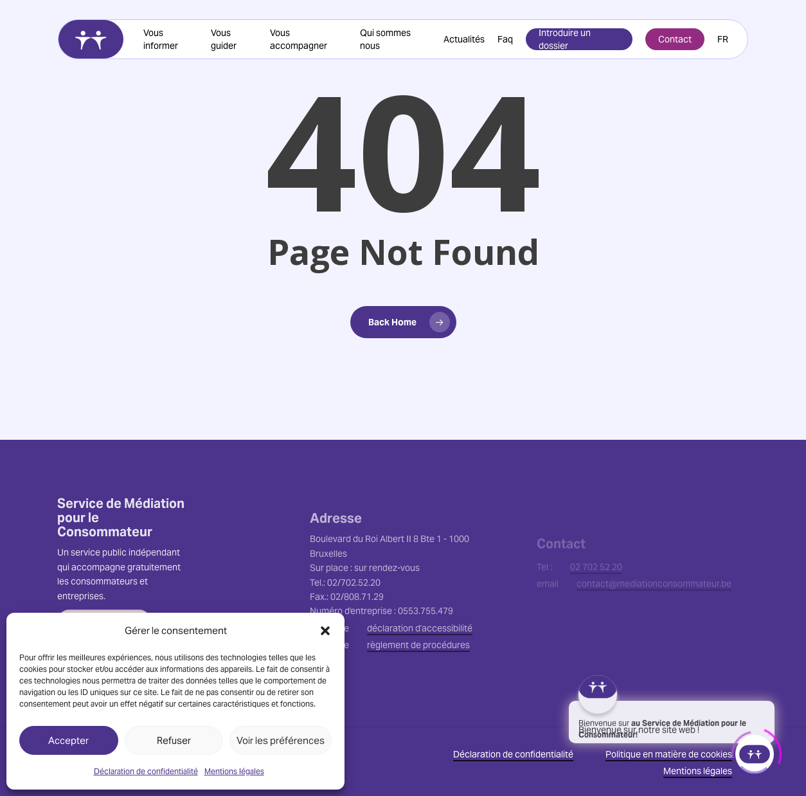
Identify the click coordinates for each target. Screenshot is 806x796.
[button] (325, 630)
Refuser (174, 740)
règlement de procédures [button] (418, 681)
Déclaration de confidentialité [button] (513, 754)
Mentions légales (234, 771)
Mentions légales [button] (697, 771)
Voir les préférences (281, 740)
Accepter (68, 740)
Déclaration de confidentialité (146, 771)
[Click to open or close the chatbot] (754, 751)
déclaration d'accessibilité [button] (419, 665)
